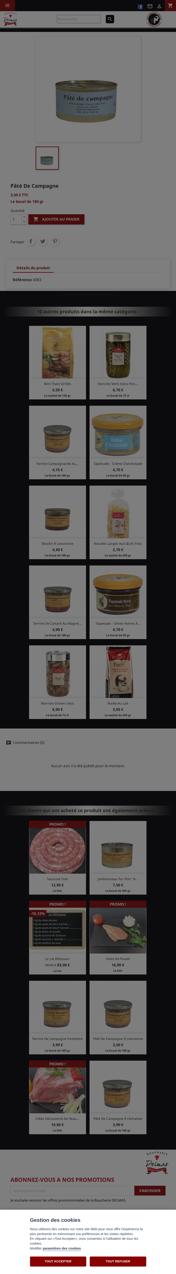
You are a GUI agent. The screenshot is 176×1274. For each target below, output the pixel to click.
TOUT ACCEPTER (58, 1261)
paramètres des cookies (62, 1248)
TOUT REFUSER (118, 1261)
